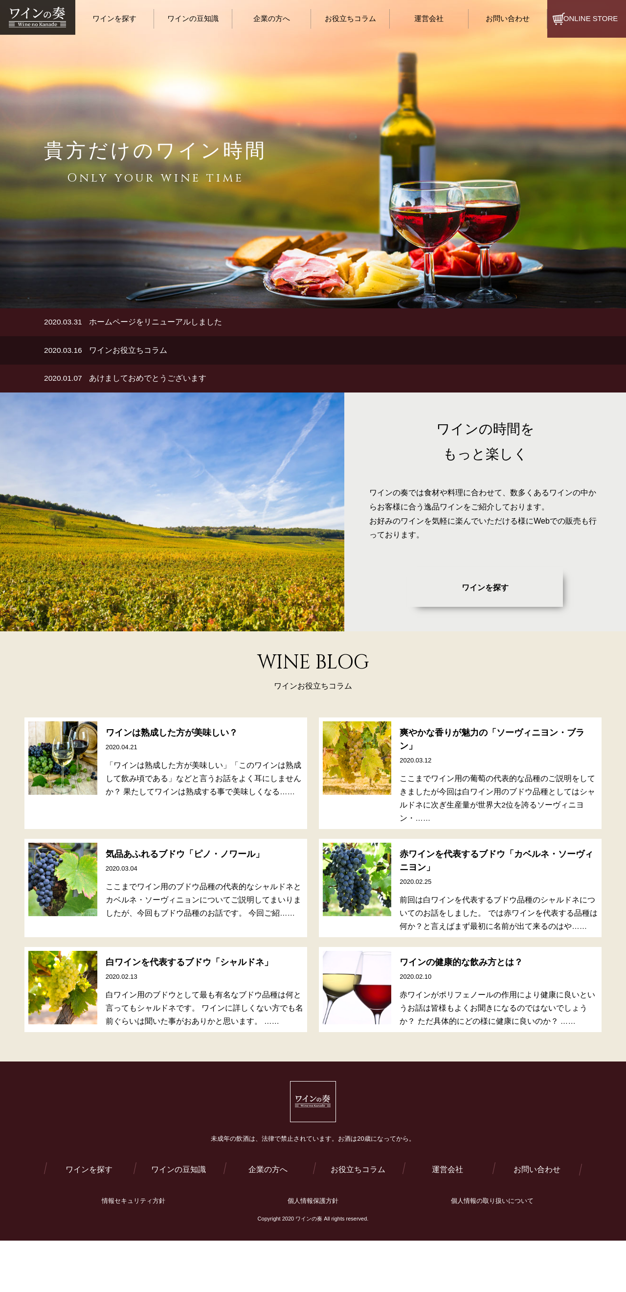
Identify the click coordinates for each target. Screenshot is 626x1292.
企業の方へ (268, 1192)
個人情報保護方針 (313, 1224)
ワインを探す (485, 590)
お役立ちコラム (358, 1192)
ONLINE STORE (590, 18)
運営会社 (447, 1192)
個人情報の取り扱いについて (492, 1224)
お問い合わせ (537, 1192)
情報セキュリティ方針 (133, 1224)
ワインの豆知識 (178, 1192)
